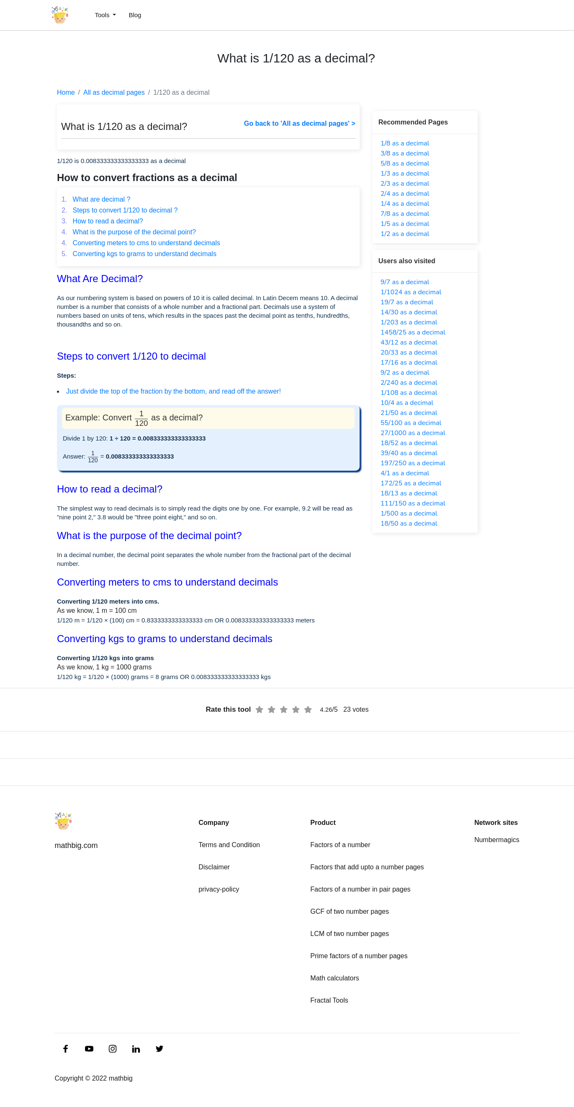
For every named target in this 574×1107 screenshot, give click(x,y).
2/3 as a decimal (405, 183)
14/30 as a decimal (409, 312)
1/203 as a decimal (409, 322)
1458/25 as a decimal (413, 332)
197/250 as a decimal (413, 463)
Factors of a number (340, 844)
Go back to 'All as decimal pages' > (299, 123)
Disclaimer (214, 867)
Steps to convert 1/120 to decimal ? (120, 210)
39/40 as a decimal (409, 453)
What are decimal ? (96, 199)
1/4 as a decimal (405, 203)
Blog (135, 14)
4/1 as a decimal (405, 473)
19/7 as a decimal (407, 302)
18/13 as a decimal (409, 493)
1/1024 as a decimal (411, 292)
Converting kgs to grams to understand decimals (139, 253)
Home (66, 92)
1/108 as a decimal (409, 392)
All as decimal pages (114, 92)
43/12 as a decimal (409, 342)
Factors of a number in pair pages (360, 889)
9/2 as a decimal (405, 372)
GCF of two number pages (349, 911)
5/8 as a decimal (405, 163)
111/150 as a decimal (413, 503)
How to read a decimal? (102, 221)
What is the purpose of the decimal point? (129, 232)
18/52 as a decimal (409, 443)
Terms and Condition (229, 844)
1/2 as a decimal (405, 234)
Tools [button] (103, 14)
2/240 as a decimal (409, 382)
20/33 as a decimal (409, 352)
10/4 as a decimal (407, 402)
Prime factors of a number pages (358, 955)
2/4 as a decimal (405, 193)
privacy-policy (218, 889)
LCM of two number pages (349, 933)
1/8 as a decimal (405, 143)
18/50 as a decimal (409, 523)
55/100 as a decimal (411, 423)
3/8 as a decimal (405, 153)
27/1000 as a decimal (413, 433)
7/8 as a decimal (405, 213)
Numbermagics (497, 839)
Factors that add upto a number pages (367, 867)
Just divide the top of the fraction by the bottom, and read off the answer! (173, 391)
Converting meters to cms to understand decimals (141, 242)
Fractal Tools (329, 1000)
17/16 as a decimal (409, 362)
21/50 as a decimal (409, 412)
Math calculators (334, 978)
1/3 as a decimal (405, 173)
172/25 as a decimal (411, 483)
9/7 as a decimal (405, 282)
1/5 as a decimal (405, 223)
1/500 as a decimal (409, 513)
